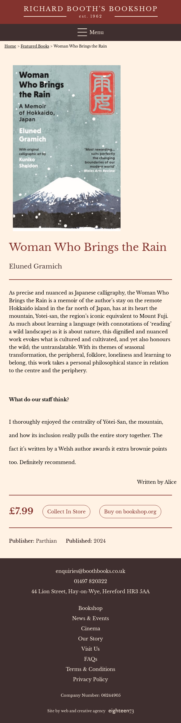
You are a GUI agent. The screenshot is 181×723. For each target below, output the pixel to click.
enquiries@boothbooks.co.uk (90, 571)
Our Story (90, 639)
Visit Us (90, 649)
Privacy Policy (90, 679)
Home (10, 46)
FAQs (90, 659)
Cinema (90, 629)
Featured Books (35, 46)
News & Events (90, 618)
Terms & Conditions (90, 669)
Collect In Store (66, 512)
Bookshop (90, 608)
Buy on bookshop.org (130, 512)
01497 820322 (90, 581)
